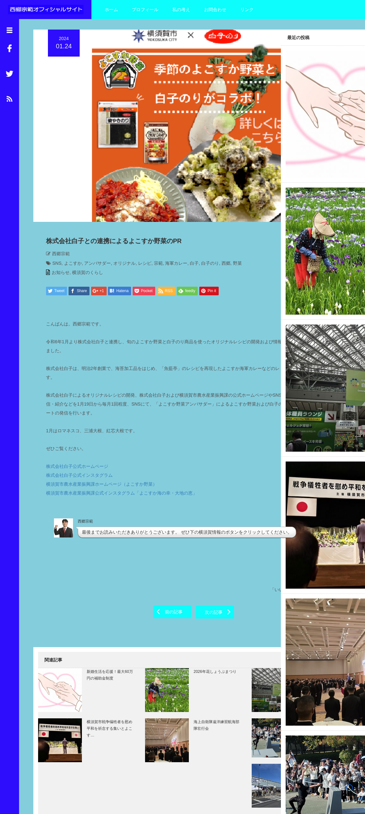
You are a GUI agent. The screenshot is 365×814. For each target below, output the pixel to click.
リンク (247, 9)
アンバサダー (92, 216)
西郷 (221, 216)
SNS (52, 216)
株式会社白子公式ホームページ (72, 419)
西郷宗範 (56, 206)
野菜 (232, 216)
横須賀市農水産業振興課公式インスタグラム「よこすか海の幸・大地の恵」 (116, 446)
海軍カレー (171, 216)
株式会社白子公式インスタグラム (74, 428)
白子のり (205, 216)
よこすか (68, 216)
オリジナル (120, 216)
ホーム (111, 9)
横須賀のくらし (82, 225)
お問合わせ (215, 9)
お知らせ (56, 225)
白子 (189, 216)
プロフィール (145, 9)
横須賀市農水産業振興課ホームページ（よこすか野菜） (96, 437)
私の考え (181, 9)
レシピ (140, 216)
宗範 (153, 216)
